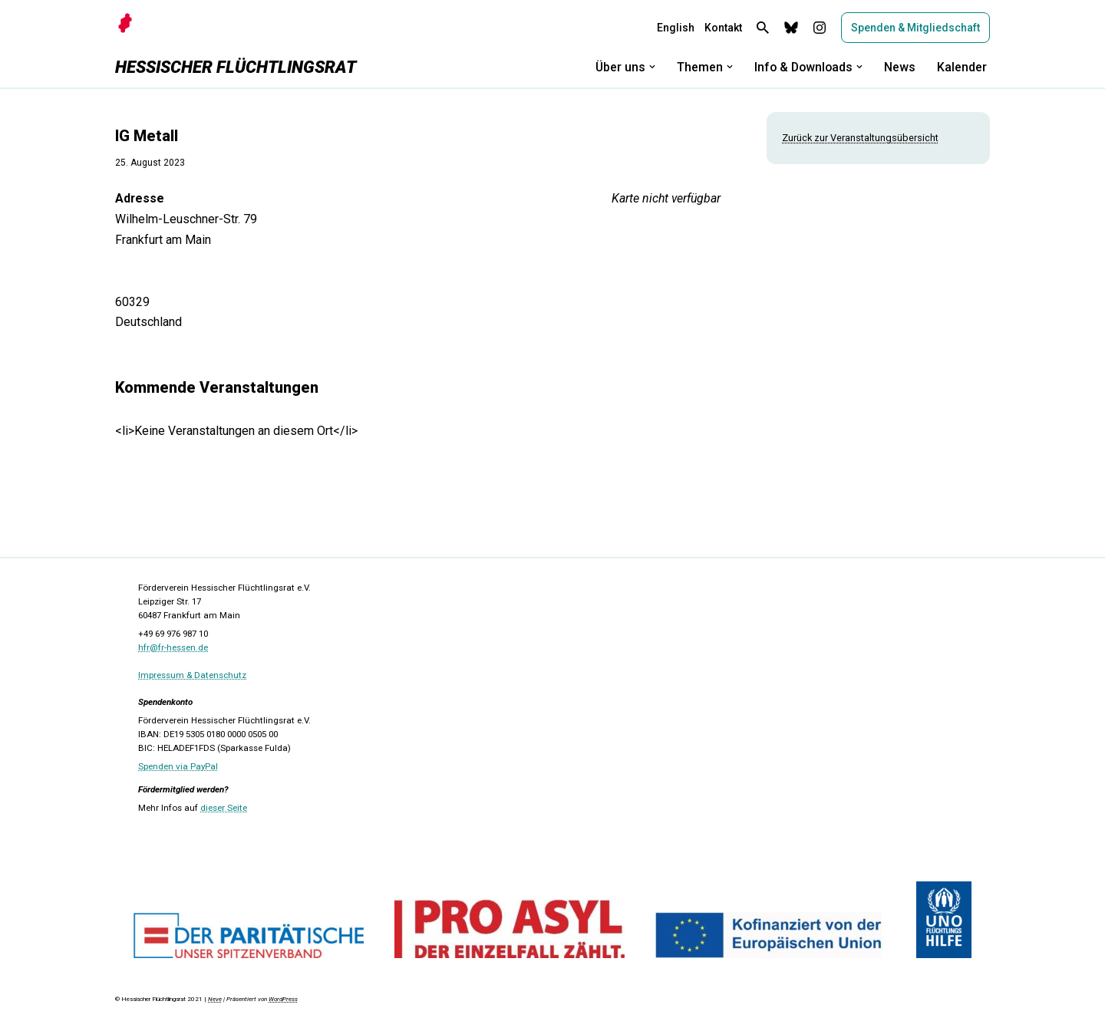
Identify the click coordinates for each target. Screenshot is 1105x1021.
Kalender (962, 67)
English (675, 27)
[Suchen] (763, 27)
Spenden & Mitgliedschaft (915, 27)
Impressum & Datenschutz (192, 677)
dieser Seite (223, 810)
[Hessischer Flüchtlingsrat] (235, 67)
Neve (215, 1001)
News (899, 67)
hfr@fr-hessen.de (173, 649)
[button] (649, 67)
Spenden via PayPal (178, 768)
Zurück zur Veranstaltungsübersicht (860, 137)
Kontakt (723, 27)
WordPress (283, 1001)
